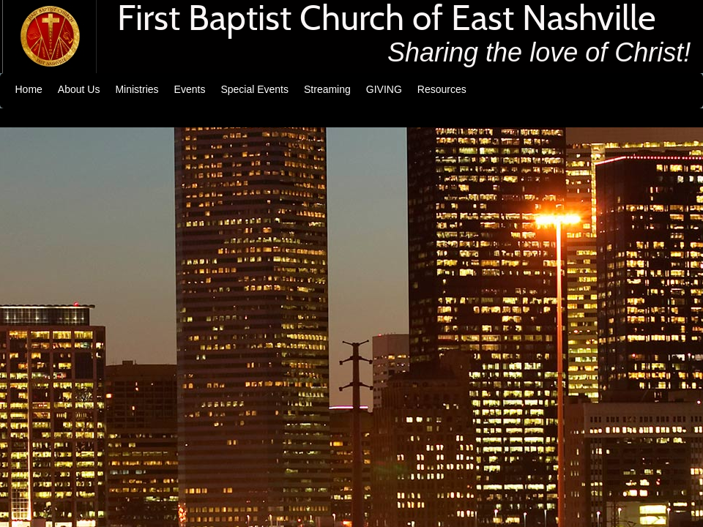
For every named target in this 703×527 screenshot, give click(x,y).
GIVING (384, 89)
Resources (441, 89)
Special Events (254, 89)
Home (28, 89)
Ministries (136, 89)
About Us (79, 89)
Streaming (327, 89)
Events (190, 89)
